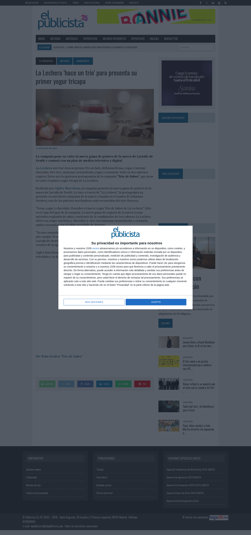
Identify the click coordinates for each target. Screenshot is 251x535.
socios (95, 248)
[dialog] (125, 267)
